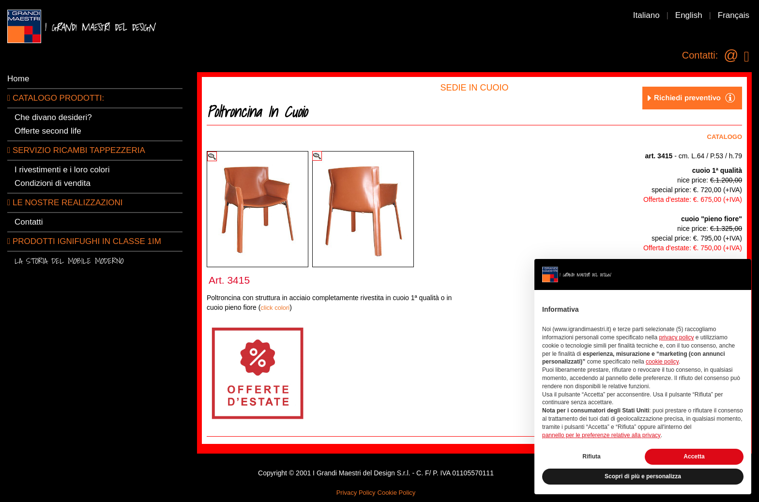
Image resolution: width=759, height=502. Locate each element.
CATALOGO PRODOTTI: (55, 98)
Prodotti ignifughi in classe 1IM (84, 241)
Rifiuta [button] (591, 456)
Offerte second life (48, 131)
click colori (274, 307)
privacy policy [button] (676, 337)
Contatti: (700, 55)
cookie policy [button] (662, 361)
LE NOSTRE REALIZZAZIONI (65, 202)
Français (733, 15)
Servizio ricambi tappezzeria (76, 150)
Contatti (29, 222)
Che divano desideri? (53, 117)
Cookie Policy (397, 492)
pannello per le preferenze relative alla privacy (601, 435)
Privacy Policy (356, 492)
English (688, 15)
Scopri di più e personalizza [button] (643, 476)
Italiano (646, 15)
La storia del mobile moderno (69, 260)
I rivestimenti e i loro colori (62, 169)
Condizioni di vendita (53, 183)
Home (18, 78)
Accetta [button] (693, 456)
